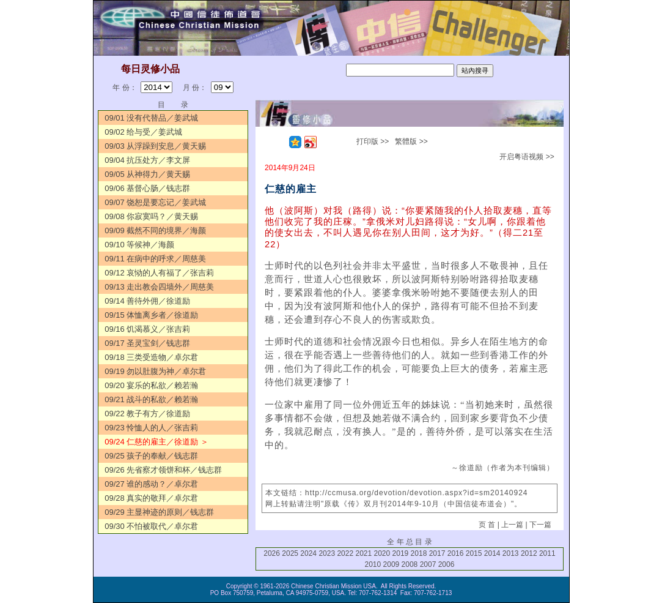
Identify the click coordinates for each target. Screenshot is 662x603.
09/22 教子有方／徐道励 (147, 413)
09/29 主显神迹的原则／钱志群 (159, 512)
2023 (326, 553)
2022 (345, 553)
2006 (446, 564)
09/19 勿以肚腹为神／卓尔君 (155, 371)
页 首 (487, 524)
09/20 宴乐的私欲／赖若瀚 (151, 385)
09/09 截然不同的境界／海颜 (155, 230)
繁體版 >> (411, 141)
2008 (410, 564)
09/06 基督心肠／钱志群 (147, 188)
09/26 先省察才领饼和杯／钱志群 (163, 469)
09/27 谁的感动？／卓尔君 (151, 484)
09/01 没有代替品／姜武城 (151, 117)
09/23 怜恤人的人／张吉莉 (151, 427)
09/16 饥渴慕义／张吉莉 (147, 329)
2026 (271, 553)
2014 (492, 553)
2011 (547, 553)
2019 (400, 553)
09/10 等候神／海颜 (139, 244)
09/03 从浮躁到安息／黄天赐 (155, 146)
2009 (391, 564)
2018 (419, 553)
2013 (510, 553)
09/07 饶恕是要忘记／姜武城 (155, 202)
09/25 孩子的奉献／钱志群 (151, 455)
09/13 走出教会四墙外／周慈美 (159, 286)
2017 (437, 553)
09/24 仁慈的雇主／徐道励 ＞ (156, 441)
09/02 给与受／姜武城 (143, 132)
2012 (529, 553)
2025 (290, 553)
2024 (308, 553)
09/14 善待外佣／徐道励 (147, 300)
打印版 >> (372, 141)
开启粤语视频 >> (526, 156)
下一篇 (540, 524)
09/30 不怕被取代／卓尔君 (151, 526)
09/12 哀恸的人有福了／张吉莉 (159, 272)
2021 (363, 553)
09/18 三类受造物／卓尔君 (151, 357)
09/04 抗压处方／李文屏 (147, 160)
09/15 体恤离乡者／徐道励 (151, 315)
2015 (474, 553)
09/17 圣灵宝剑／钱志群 (147, 343)
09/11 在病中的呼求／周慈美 (155, 258)
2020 (382, 553)
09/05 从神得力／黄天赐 (147, 174)
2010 (373, 564)
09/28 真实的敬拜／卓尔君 (151, 498)
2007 (428, 564)
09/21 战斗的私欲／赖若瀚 (151, 399)
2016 (455, 553)
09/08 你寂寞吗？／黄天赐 (151, 216)
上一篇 (512, 524)
